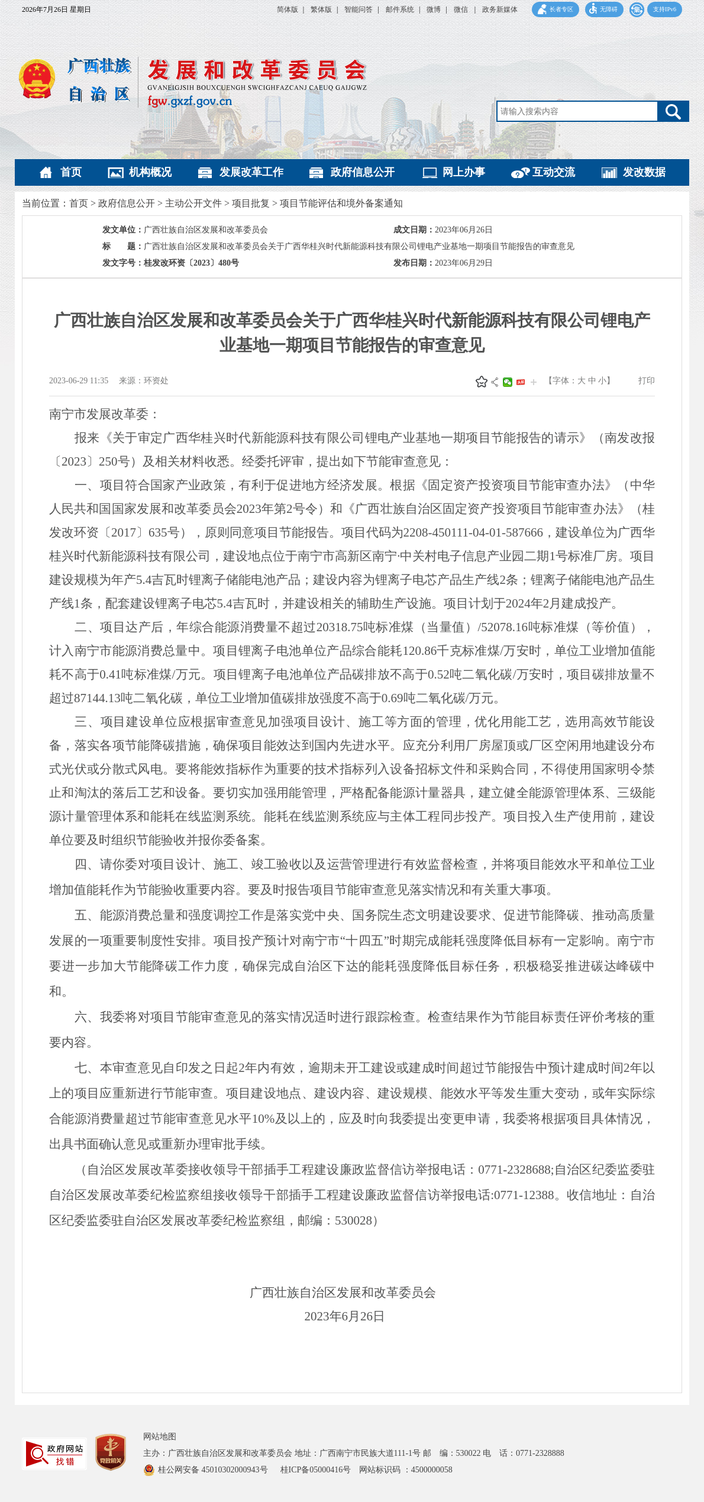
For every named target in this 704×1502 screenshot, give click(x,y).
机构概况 (150, 172)
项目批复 (251, 203)
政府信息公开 (363, 172)
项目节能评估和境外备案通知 (341, 203)
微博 (434, 9)
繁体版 (321, 9)
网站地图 (159, 1436)
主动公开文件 (193, 203)
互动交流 (553, 172)
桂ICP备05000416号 (320, 1469)
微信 (462, 9)
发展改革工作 (251, 172)
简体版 (287, 9)
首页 (71, 172)
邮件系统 (400, 9)
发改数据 (644, 172)
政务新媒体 (500, 9)
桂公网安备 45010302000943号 (214, 1469)
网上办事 (464, 172)
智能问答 (358, 9)
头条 (520, 382)
